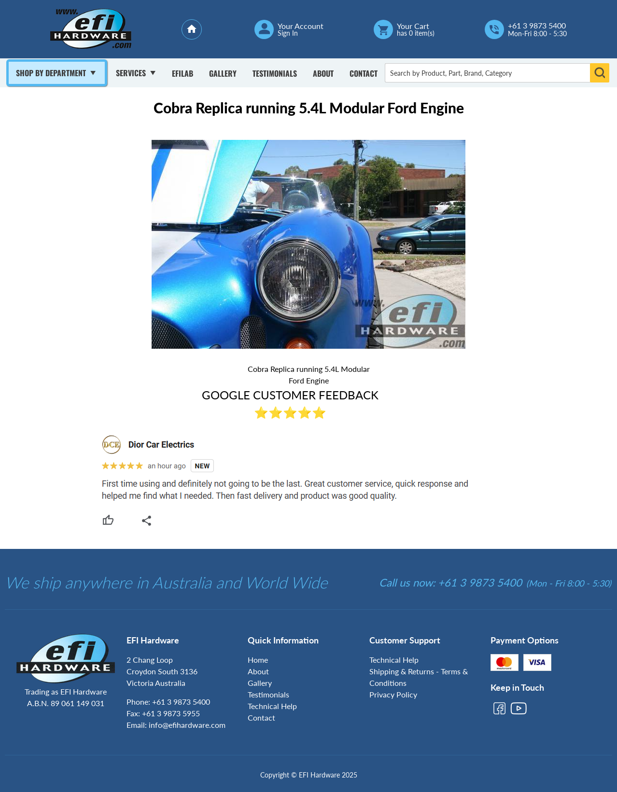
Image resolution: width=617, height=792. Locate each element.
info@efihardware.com (187, 724)
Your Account (300, 26)
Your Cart (413, 26)
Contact (364, 73)
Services (131, 73)
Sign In (288, 33)
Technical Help (272, 705)
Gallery (223, 73)
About (323, 73)
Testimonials (274, 73)
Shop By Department (51, 73)
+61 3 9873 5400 (537, 25)
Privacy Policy (393, 694)
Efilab (182, 73)
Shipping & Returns (401, 671)
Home (258, 659)
